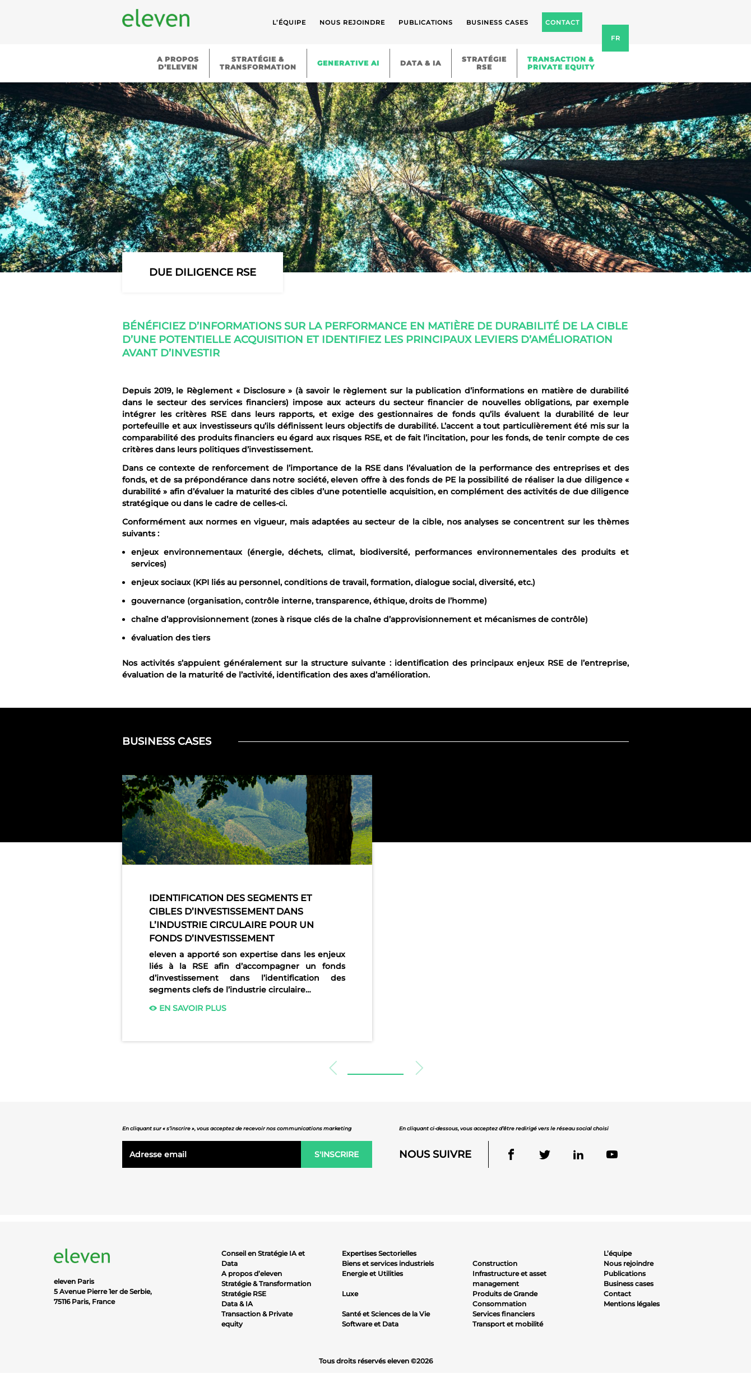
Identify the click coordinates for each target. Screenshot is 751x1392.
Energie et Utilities (372, 1273)
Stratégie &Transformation (258, 63)
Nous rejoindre (352, 22)
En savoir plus (187, 1008)
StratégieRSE (484, 63)
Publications (425, 22)
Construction (494, 1263)
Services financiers (503, 1314)
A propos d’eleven (251, 1273)
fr (615, 38)
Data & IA (420, 63)
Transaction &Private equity (561, 63)
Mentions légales (632, 1304)
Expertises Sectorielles (379, 1253)
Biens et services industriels (388, 1263)
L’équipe (289, 22)
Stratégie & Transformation (266, 1283)
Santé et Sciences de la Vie (386, 1314)
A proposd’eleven (178, 63)
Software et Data (370, 1324)
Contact (617, 1293)
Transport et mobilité (507, 1324)
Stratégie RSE (243, 1293)
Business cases (497, 22)
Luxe (350, 1293)
